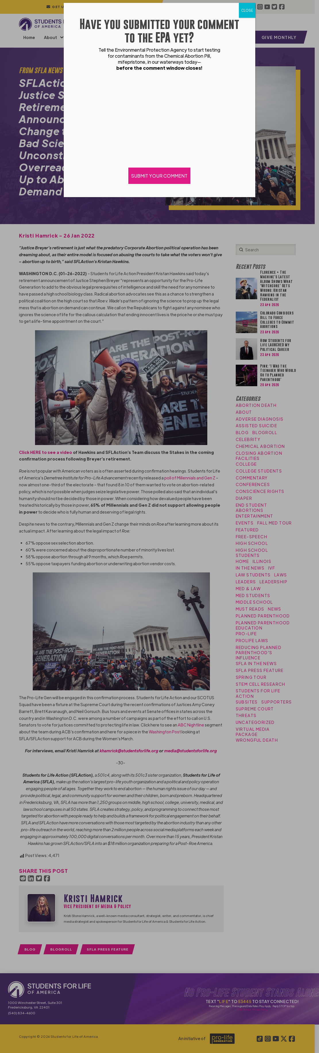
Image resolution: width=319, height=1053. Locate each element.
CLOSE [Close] (247, 10)
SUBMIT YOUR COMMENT (160, 176)
